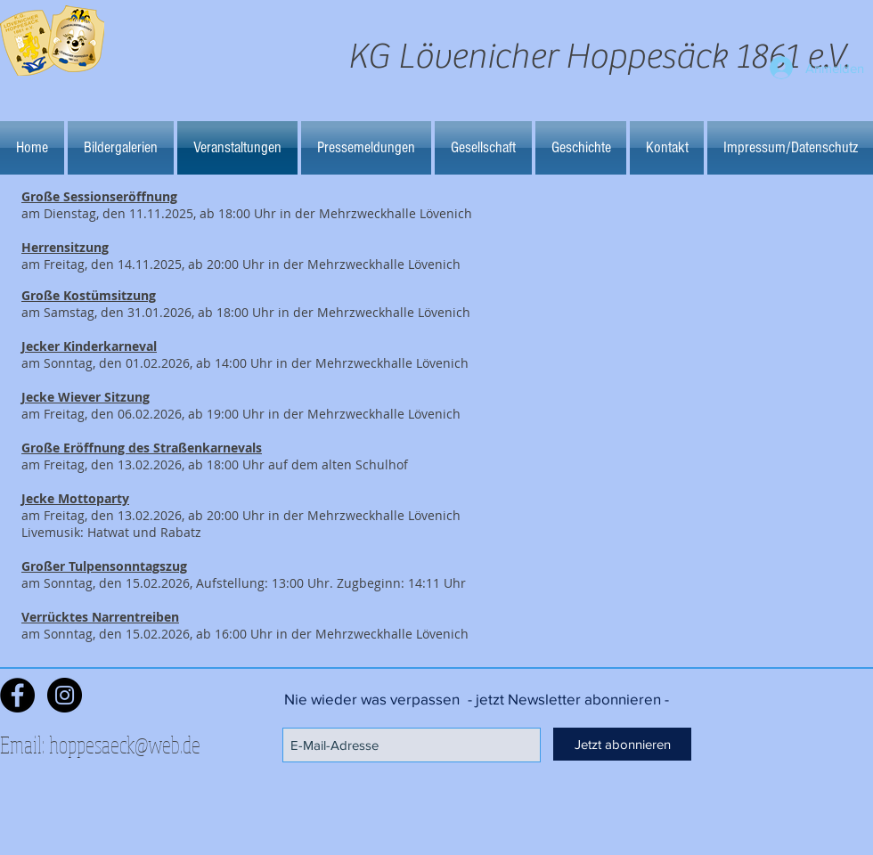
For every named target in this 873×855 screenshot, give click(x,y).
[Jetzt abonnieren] (622, 744)
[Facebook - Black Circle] (17, 695)
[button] (120, 148)
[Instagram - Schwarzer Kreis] (64, 695)
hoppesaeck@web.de (124, 744)
